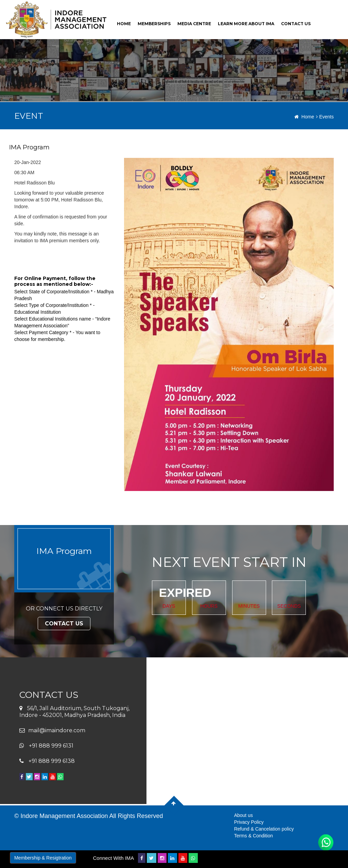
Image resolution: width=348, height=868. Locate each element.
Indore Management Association (64, 816)
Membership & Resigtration (43, 858)
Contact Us (64, 623)
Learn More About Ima (246, 23)
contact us (296, 23)
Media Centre (194, 23)
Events (325, 116)
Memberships (154, 23)
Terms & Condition (253, 835)
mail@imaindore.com (56, 730)
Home (304, 116)
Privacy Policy (249, 822)
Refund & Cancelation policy (264, 829)
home (124, 23)
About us (243, 815)
